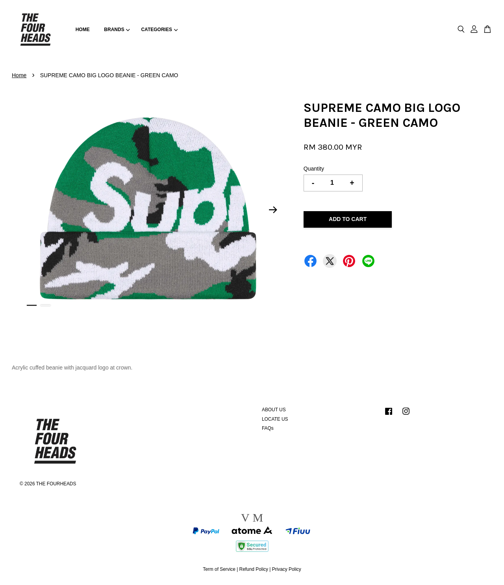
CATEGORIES (159, 29)
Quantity (314, 168)
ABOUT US (274, 409)
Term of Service (219, 569)
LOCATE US (275, 419)
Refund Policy (253, 569)
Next (273, 210)
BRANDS (117, 29)
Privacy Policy (286, 569)
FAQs (268, 428)
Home (19, 75)
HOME (83, 29)
